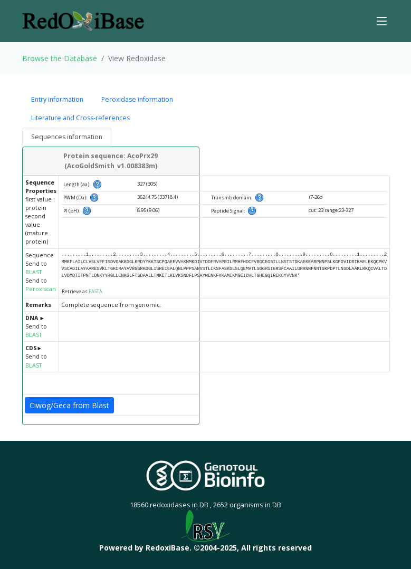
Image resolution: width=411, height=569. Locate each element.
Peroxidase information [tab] (137, 99)
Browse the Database (59, 58)
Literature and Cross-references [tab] (80, 117)
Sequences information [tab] (66, 136)
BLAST (33, 272)
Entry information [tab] (57, 99)
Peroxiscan (40, 289)
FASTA (95, 291)
